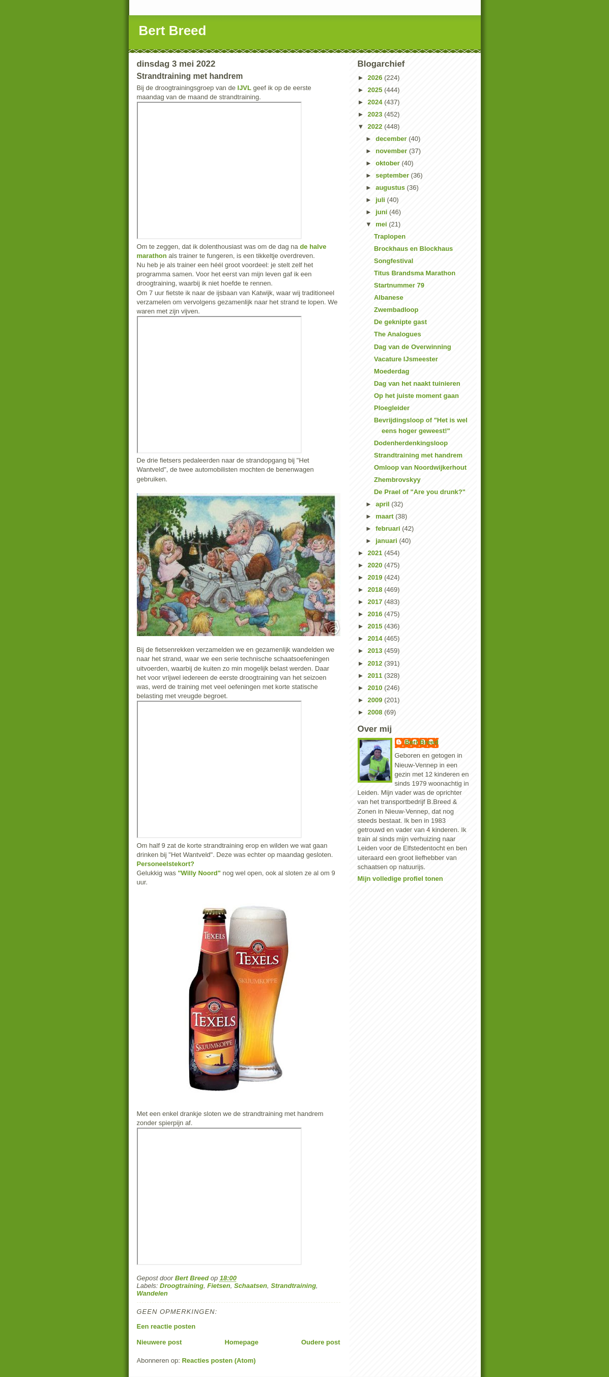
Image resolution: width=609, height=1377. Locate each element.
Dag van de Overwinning (412, 347)
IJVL (244, 88)
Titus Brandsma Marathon (414, 273)
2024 (376, 102)
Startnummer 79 (399, 285)
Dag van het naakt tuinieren (417, 383)
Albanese (388, 297)
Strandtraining (293, 1285)
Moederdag (391, 371)
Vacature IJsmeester (406, 359)
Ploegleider (392, 408)
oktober (388, 163)
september (393, 175)
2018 (376, 589)
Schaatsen (250, 1285)
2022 (376, 126)
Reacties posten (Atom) (218, 1360)
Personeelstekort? (165, 864)
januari (387, 540)
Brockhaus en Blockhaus (413, 248)
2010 (376, 688)
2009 (376, 700)
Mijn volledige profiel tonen (400, 878)
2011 (376, 675)
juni (382, 212)
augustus (391, 187)
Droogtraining (182, 1285)
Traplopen (389, 236)
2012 (376, 663)
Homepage (241, 1342)
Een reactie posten (166, 1326)
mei (382, 224)
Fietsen (218, 1285)
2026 (376, 77)
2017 (376, 602)
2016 (376, 614)
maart (385, 516)
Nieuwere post (159, 1342)
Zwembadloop (396, 309)
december (392, 138)
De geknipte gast (400, 322)
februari (388, 528)
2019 (376, 577)
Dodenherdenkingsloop (411, 443)
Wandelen (152, 1293)
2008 (376, 712)
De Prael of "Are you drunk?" (420, 492)
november (392, 151)
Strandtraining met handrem (418, 455)
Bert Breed (173, 30)
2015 (376, 626)
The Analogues (397, 334)
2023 (376, 114)
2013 (376, 650)
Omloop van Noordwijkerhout (420, 467)
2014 (376, 638)
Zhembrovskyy (397, 479)
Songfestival (393, 261)
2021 (376, 553)
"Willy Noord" (199, 873)
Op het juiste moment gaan (416, 395)
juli (381, 200)
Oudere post (320, 1342)
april (383, 504)
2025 (376, 90)
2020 (376, 565)
